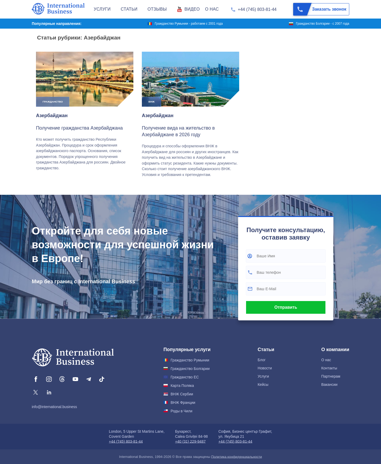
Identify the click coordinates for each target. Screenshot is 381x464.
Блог (262, 360)
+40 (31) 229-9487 (190, 441)
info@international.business (54, 407)
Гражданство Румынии (190, 360)
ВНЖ (151, 101)
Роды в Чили (181, 411)
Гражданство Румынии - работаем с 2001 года (189, 23)
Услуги (263, 376)
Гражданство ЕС (185, 377)
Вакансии (329, 384)
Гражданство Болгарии (190, 368)
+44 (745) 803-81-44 (257, 9)
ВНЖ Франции (183, 402)
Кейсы (263, 384)
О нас (326, 360)
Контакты (329, 368)
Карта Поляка (182, 385)
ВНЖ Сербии (182, 394)
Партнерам (330, 376)
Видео (192, 9)
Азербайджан (52, 115)
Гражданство (53, 101)
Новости (265, 368)
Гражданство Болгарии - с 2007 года (322, 23)
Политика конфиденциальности (236, 457)
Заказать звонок (319, 9)
